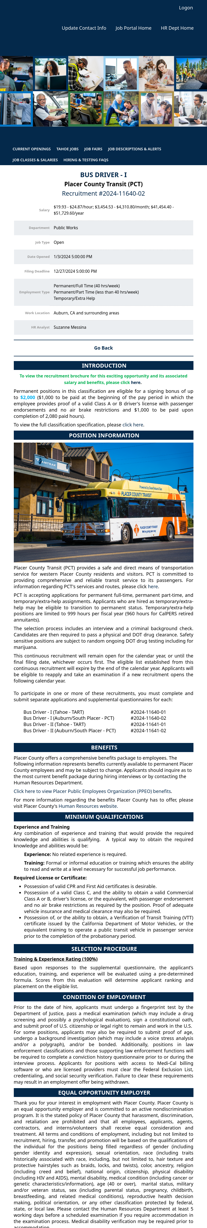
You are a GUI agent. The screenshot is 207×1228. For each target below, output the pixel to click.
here (135, 382)
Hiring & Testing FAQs (86, 159)
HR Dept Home (177, 28)
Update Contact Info (84, 28)
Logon (186, 8)
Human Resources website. (88, 806)
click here (132, 424)
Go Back (103, 348)
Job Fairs (93, 148)
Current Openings (31, 148)
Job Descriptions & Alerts (134, 148)
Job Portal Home (134, 28)
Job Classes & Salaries (35, 159)
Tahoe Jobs (68, 148)
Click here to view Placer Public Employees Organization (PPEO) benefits (92, 791)
